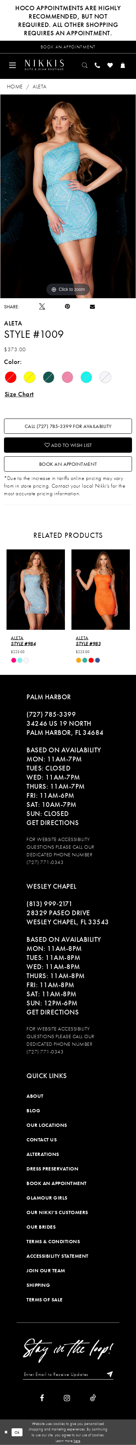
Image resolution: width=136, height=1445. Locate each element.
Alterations (42, 1154)
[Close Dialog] (6, 1432)
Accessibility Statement (57, 1256)
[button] (12, 65)
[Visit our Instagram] (67, 1398)
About (35, 1096)
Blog (33, 1110)
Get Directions (52, 822)
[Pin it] (67, 306)
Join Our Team (45, 1270)
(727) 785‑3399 (51, 714)
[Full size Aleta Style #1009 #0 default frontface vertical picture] (68, 196)
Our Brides (40, 1227)
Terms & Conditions (53, 1241)
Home (15, 86)
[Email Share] (92, 306)
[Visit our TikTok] (93, 1398)
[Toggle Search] (85, 65)
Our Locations (46, 1125)
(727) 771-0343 (44, 862)
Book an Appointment (68, 464)
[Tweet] (42, 306)
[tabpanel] (68, 196)
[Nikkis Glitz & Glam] (44, 65)
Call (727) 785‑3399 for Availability (68, 426)
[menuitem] (12, 65)
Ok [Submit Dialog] (17, 1432)
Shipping (38, 1285)
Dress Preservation (52, 1168)
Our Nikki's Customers (57, 1212)
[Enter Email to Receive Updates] (68, 1374)
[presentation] (36, 589)
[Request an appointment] (68, 47)
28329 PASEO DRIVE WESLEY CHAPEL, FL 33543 (67, 917)
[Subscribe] (108, 1374)
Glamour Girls (46, 1197)
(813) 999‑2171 (49, 903)
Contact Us (41, 1139)
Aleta (39, 86)
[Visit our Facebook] (42, 1398)
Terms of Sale (44, 1299)
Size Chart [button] (19, 394)
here (77, 1440)
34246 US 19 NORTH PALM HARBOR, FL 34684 (65, 728)
